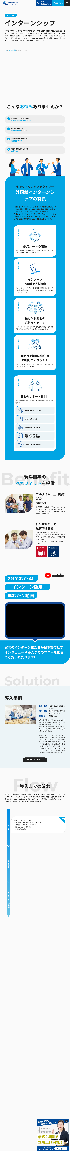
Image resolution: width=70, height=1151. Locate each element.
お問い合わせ (58, 3)
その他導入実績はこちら (34, 760)
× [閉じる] (66, 1121)
